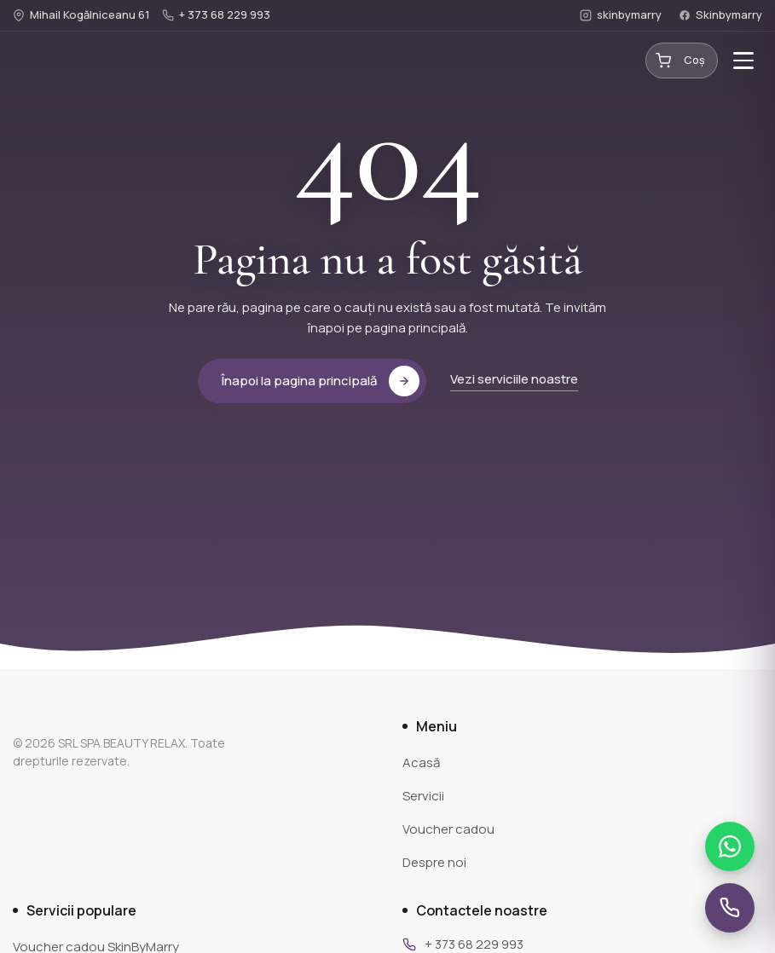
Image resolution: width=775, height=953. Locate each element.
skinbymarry (621, 14)
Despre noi (434, 862)
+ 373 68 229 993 (216, 14)
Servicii (423, 796)
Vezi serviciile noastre (514, 379)
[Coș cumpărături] (681, 60)
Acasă (421, 762)
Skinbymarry (720, 14)
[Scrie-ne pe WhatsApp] (730, 846)
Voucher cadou (448, 829)
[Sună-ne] (730, 908)
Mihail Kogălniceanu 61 (81, 14)
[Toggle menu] (743, 60)
